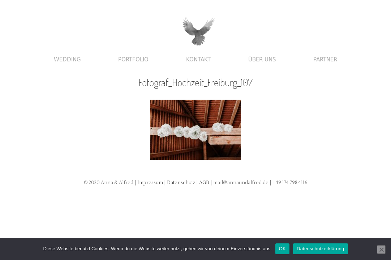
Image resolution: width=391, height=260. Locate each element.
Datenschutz (181, 183)
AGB (204, 183)
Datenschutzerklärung (320, 248)
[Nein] (381, 249)
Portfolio (133, 59)
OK (282, 248)
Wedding (67, 59)
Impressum (150, 183)
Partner (325, 59)
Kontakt (198, 59)
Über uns (262, 59)
